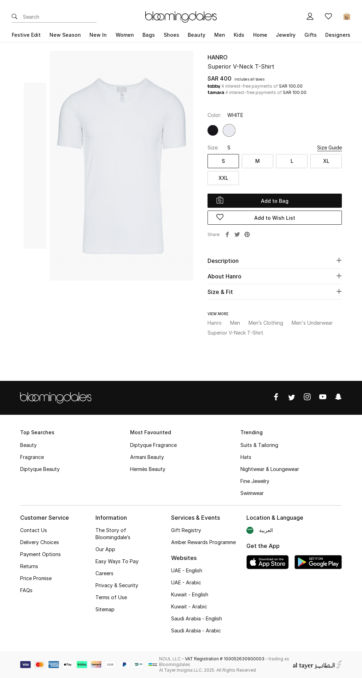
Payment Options (40, 554)
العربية (266, 530)
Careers (104, 573)
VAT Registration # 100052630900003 (224, 658)
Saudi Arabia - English (196, 618)
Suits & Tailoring (259, 445)
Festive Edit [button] (26, 35)
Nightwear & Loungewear (269, 469)
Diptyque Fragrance (153, 445)
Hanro (218, 57)
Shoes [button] (171, 35)
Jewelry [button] (286, 35)
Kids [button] (239, 35)
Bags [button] (148, 35)
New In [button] (98, 35)
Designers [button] (337, 35)
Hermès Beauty (147, 469)
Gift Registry (186, 530)
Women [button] (125, 35)
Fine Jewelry (254, 481)
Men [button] (219, 35)
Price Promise (36, 578)
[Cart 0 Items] (346, 16)
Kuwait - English (189, 594)
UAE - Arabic (186, 582)
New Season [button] (65, 35)
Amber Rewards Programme (203, 542)
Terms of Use (111, 597)
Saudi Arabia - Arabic (196, 630)
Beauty (28, 445)
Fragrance (32, 457)
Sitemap (105, 609)
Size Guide (329, 148)
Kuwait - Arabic (189, 606)
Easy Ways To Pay (117, 561)
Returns (29, 566)
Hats (245, 457)
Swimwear (252, 493)
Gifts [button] (310, 35)
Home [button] (260, 35)
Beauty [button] (196, 35)
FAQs (26, 590)
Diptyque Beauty (40, 469)
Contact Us (33, 530)
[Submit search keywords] (14, 17)
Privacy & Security (116, 585)
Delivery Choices (39, 542)
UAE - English (186, 570)
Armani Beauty (147, 457)
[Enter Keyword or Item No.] (60, 17)
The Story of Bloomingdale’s (112, 533)
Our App (105, 549)
